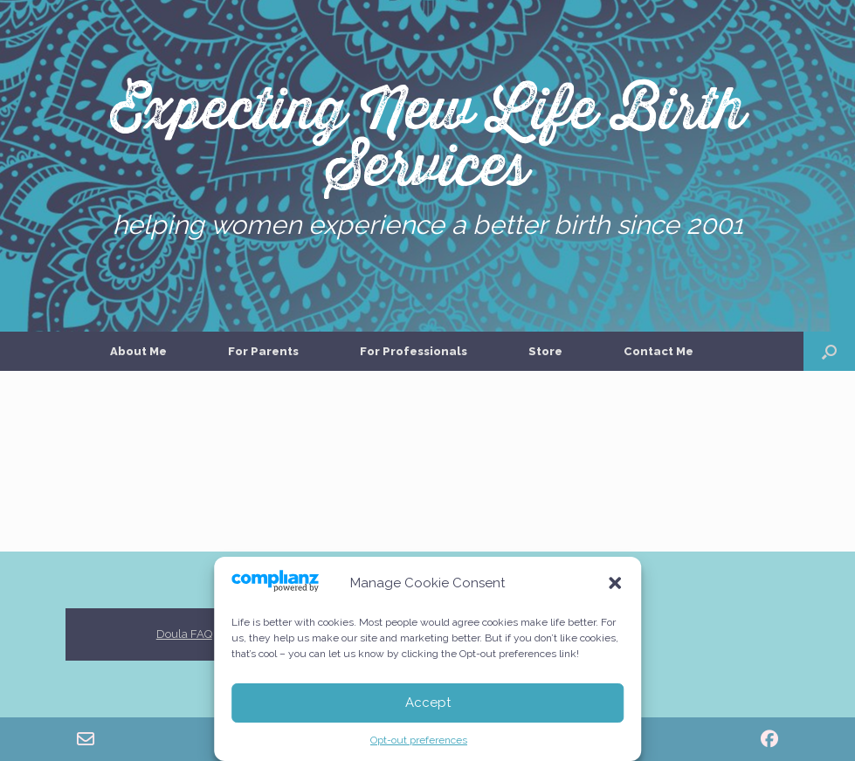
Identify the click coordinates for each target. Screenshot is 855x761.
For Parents (263, 351)
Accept (428, 702)
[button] (615, 583)
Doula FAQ (184, 634)
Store (545, 351)
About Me (138, 351)
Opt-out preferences (418, 740)
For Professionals (413, 351)
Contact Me (658, 351)
